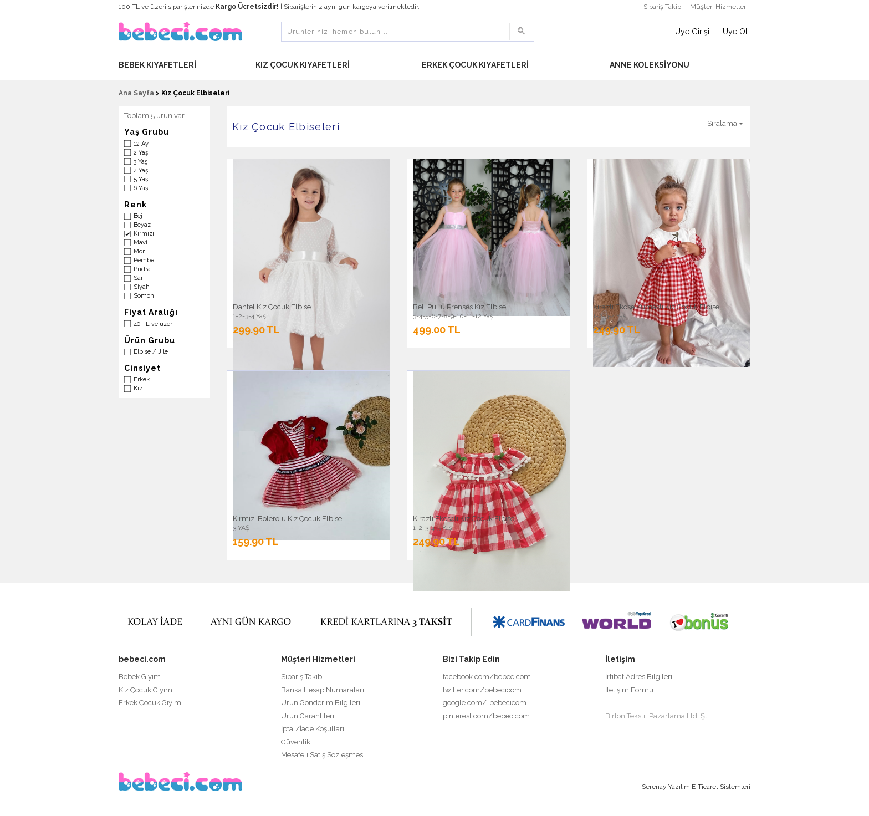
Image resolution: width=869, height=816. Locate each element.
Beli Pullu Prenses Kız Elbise (459, 307)
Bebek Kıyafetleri (158, 64)
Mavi (140, 242)
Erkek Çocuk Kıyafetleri (476, 64)
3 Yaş (140, 161)
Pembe (144, 260)
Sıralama (725, 123)
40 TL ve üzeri (154, 324)
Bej (138, 216)
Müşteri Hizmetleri (719, 7)
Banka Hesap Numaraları (322, 690)
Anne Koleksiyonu (650, 64)
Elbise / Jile (151, 351)
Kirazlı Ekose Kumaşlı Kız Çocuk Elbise (656, 307)
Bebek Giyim (140, 676)
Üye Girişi (692, 31)
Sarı (139, 278)
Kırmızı (144, 233)
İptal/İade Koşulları (312, 729)
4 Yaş (141, 170)
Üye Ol (735, 31)
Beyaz (142, 224)
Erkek (142, 379)
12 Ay (141, 143)
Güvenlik (295, 742)
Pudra (142, 269)
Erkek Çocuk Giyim (150, 702)
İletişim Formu (629, 690)
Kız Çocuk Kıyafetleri (303, 64)
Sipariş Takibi (663, 7)
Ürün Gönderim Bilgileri (320, 702)
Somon (144, 295)
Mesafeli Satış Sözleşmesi (323, 755)
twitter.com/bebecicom (482, 690)
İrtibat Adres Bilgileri (638, 676)
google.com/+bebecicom (484, 702)
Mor (139, 251)
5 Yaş (141, 179)
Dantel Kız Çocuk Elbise (272, 307)
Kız (138, 388)
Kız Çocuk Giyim (145, 690)
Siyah (142, 286)
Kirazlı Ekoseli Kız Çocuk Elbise (463, 518)
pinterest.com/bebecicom (486, 716)
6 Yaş (141, 188)
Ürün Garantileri (307, 716)
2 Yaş (141, 152)
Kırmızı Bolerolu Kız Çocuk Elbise (287, 518)
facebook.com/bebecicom (487, 676)
